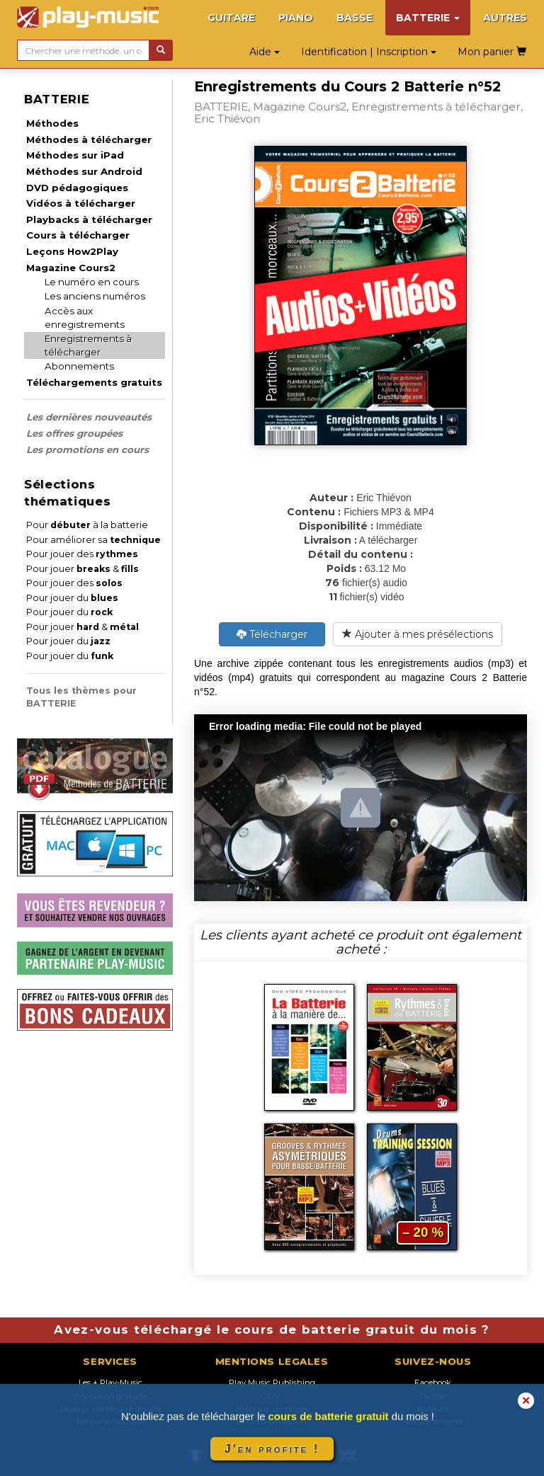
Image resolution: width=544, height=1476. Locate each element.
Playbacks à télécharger (89, 219)
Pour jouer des (82, 554)
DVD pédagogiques (77, 187)
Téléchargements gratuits (94, 382)
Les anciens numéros (95, 296)
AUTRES (505, 17)
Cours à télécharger (78, 235)
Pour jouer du (72, 598)
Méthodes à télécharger (89, 139)
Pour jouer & (82, 568)
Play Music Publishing (272, 1383)
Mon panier (492, 51)
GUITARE (231, 17)
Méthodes (52, 123)
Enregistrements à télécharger (88, 345)
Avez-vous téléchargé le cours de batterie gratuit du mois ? (271, 1329)
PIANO (295, 17)
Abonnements (79, 366)
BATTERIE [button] (428, 17)
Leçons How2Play (72, 251)
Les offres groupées (74, 433)
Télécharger (272, 634)
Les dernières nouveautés (89, 417)
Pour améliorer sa (93, 539)
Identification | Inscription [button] (368, 51)
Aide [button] (264, 51)
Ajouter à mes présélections (417, 634)
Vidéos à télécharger (80, 203)
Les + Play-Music (110, 1383)
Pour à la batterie (87, 525)
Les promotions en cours (87, 449)
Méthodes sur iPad (75, 155)
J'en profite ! (272, 1449)
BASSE (354, 17)
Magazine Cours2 (70, 267)
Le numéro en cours (92, 281)
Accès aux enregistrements (85, 317)
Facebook (432, 1383)
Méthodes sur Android (84, 171)
